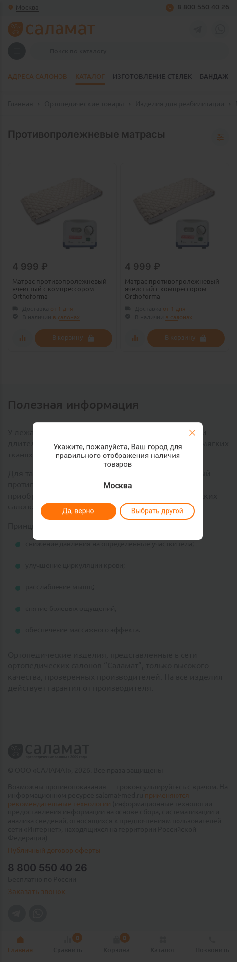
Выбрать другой (157, 511)
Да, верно (78, 511)
